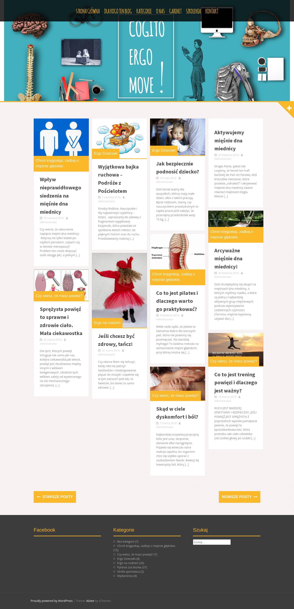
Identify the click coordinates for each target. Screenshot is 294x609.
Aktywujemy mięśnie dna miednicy (229, 140)
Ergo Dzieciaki (105, 153)
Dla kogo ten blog (118, 10)
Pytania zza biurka (129, 567)
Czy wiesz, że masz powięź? (59, 296)
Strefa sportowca (128, 571)
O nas (160, 10)
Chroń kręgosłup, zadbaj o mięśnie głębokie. (146, 546)
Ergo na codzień (107, 323)
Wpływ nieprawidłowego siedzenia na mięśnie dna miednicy (60, 195)
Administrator (48, 222)
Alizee (90, 601)
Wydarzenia (125, 576)
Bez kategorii (125, 541)
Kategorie (144, 10)
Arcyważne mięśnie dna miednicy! (228, 258)
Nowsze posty (237, 497)
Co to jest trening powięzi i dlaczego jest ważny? (235, 382)
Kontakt (211, 10)
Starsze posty (57, 497)
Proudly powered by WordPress (52, 601)
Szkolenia (193, 10)
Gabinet (175, 10)
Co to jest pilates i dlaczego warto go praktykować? (177, 300)
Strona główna (88, 10)
